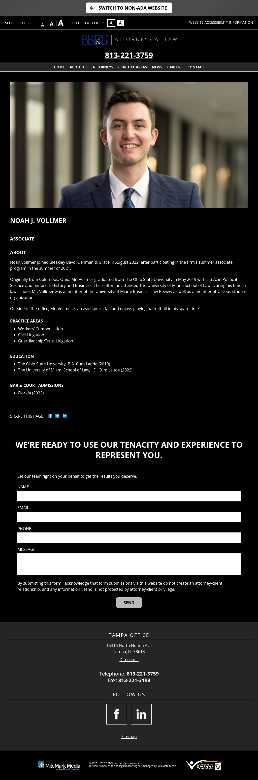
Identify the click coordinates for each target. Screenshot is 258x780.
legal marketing (128, 766)
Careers (174, 67)
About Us (79, 67)
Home (59, 67)
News (157, 67)
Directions (129, 659)
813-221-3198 (134, 680)
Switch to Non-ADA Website (133, 8)
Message (26, 549)
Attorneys (102, 67)
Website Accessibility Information (221, 22)
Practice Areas (132, 67)
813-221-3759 (129, 55)
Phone (24, 528)
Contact (195, 67)
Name (23, 487)
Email (23, 507)
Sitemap (129, 736)
